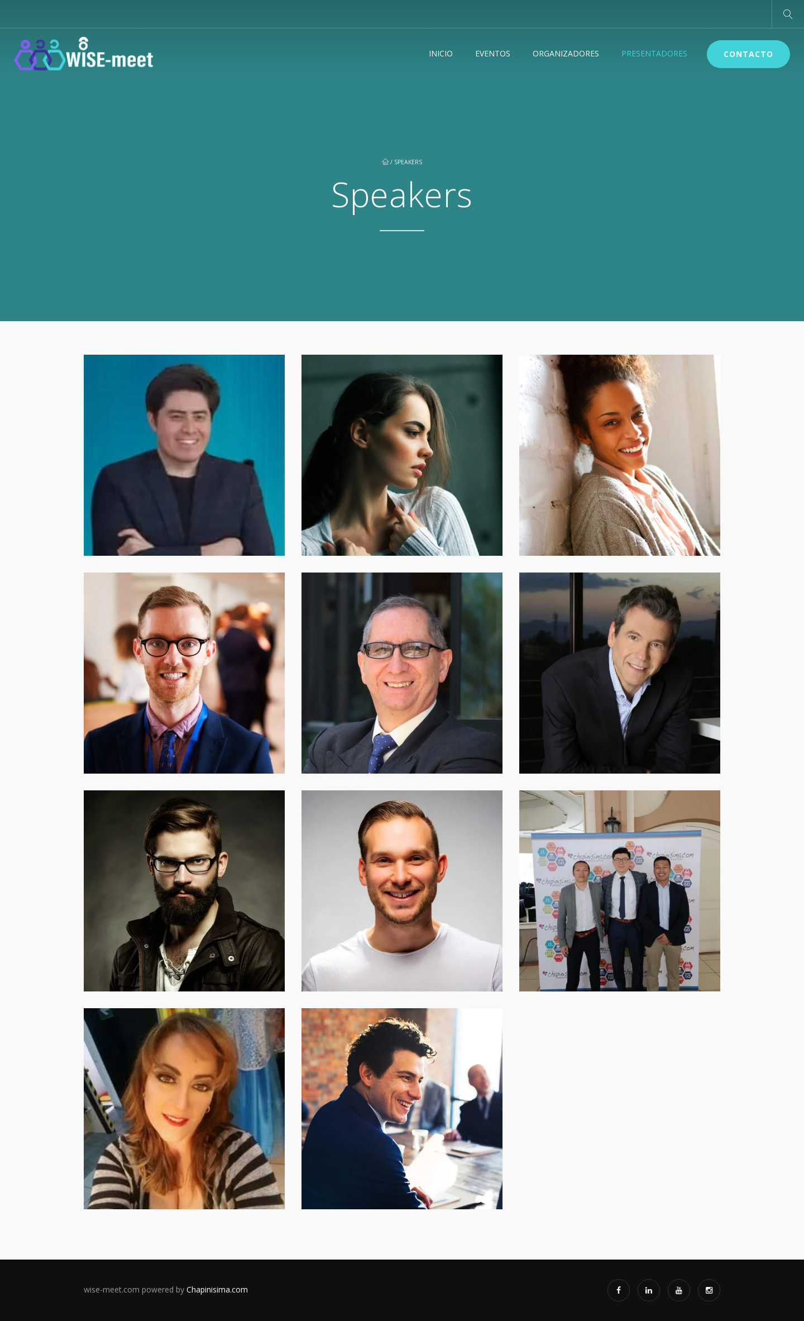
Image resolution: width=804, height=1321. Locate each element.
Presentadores (654, 53)
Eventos (492, 53)
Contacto (748, 54)
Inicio (441, 53)
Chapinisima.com (217, 1289)
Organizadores (566, 53)
